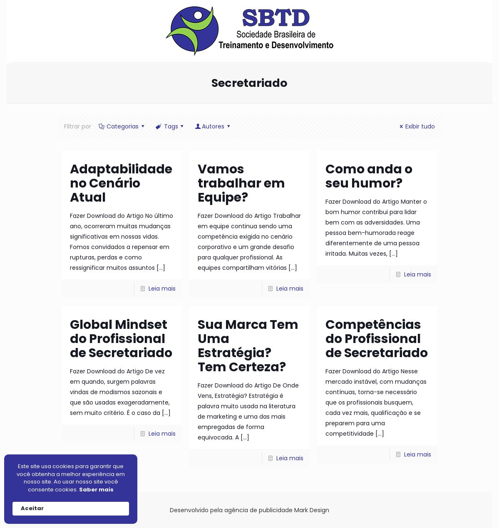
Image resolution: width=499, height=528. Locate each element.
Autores (213, 126)
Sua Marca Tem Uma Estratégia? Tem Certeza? (248, 346)
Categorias (122, 126)
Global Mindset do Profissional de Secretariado (121, 339)
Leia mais (162, 288)
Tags (170, 126)
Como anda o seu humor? (368, 176)
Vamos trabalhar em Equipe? (241, 183)
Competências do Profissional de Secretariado (376, 339)
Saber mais (96, 489)
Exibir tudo (416, 126)
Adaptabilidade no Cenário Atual (121, 183)
